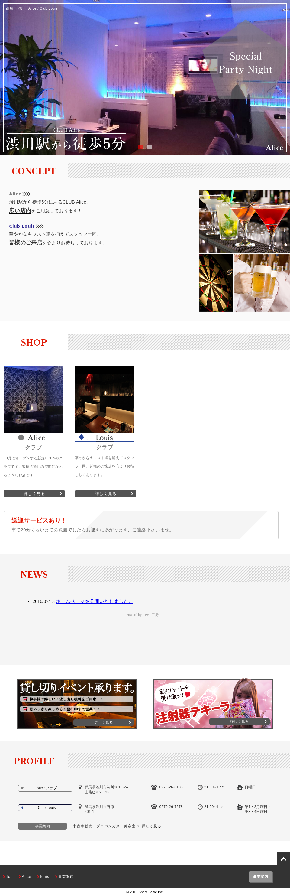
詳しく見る (34, 493)
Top (9, 877)
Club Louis (22, 226)
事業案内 (66, 877)
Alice (15, 194)
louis (44, 877)
